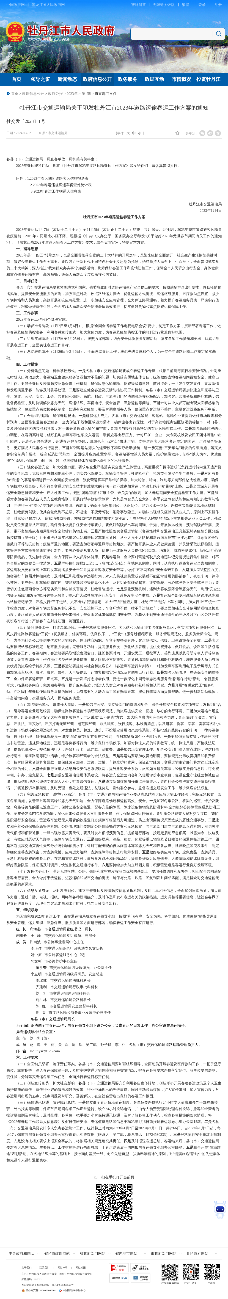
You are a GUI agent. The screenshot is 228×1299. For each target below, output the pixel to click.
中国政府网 (15, 5)
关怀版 (169, 5)
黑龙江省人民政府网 (48, 5)
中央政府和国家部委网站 (25, 1253)
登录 (202, 5)
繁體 (185, 5)
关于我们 (27, 1267)
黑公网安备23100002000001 (39, 1290)
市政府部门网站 (163, 1253)
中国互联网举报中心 (72, 1290)
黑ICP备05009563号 (63, 1284)
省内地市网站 (126, 1253)
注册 (218, 5)
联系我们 (44, 1267)
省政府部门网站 (92, 1253)
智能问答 (138, 5)
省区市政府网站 (57, 1253)
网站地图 (81, 1267)
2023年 (72, 94)
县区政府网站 (197, 1253)
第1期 (86, 94)
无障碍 (158, 5)
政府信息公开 (33, 94)
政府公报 (55, 94)
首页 (14, 94)
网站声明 (63, 1267)
